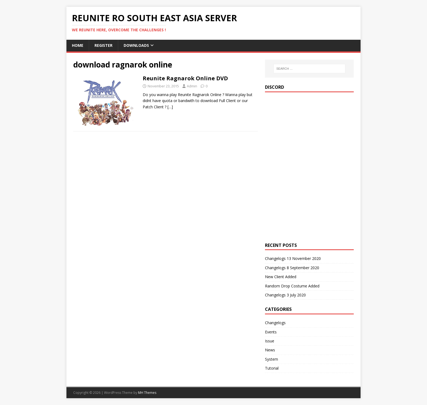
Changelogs (275, 322)
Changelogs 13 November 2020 (293, 258)
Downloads (136, 45)
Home (77, 45)
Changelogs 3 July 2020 (285, 294)
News (270, 349)
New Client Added (280, 276)
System (271, 359)
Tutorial (272, 368)
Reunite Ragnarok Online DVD (185, 78)
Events (271, 332)
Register (103, 45)
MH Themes (147, 392)
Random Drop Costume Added (292, 286)
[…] (170, 106)
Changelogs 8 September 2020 (292, 267)
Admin (192, 86)
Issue (269, 340)
